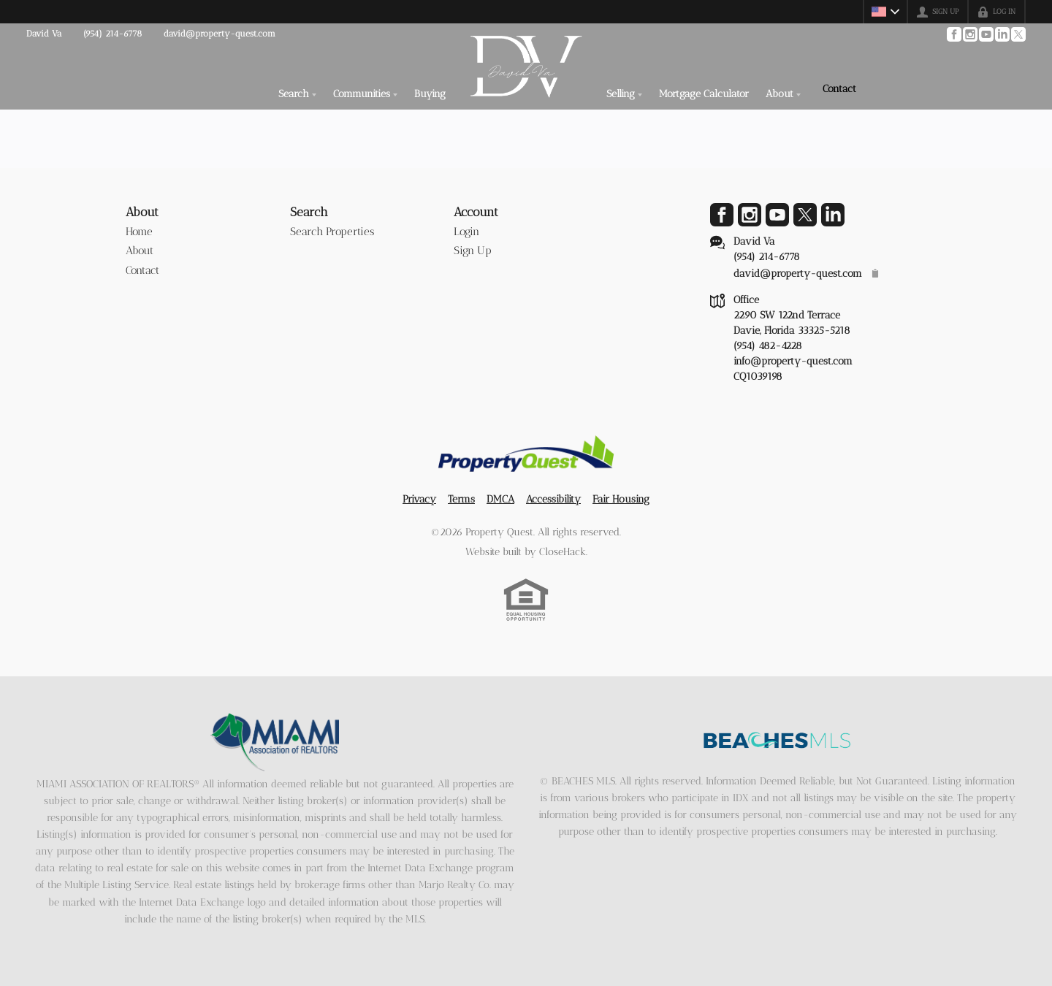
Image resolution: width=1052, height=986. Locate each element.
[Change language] (885, 11)
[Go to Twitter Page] (1018, 34)
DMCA (500, 499)
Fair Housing (620, 499)
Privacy (419, 499)
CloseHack (562, 552)
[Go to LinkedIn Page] (1002, 34)
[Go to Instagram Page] (969, 34)
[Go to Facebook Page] (953, 34)
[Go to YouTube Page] (985, 34)
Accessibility (553, 499)
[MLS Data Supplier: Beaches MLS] (777, 740)
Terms (461, 499)
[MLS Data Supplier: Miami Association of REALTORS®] (275, 742)
